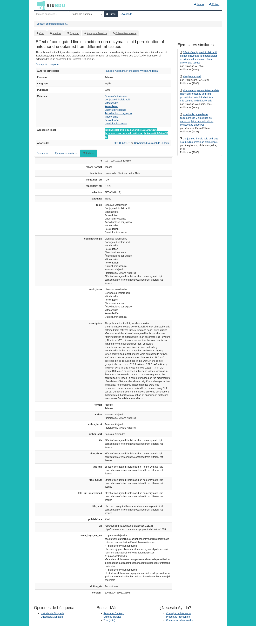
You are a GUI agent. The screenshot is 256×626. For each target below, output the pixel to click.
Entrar (214, 4)
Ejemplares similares (66, 153)
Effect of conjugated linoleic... (52, 23)
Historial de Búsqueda (52, 613)
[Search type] (86, 14)
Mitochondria (111, 103)
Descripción (43, 153)
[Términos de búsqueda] (51, 14)
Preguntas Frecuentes (178, 616)
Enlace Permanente (125, 33)
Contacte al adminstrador (179, 620)
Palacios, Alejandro (115, 70)
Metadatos (88, 153)
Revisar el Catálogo (114, 613)
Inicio (199, 4)
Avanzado (127, 14)
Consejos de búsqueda (178, 613)
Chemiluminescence (115, 109)
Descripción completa (47, 64)
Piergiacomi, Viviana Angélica (142, 70)
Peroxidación (112, 120)
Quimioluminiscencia (116, 123)
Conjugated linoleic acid (117, 99)
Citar (41, 33)
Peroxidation (111, 106)
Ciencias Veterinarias (116, 96)
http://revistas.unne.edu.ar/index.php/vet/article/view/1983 (136, 135)
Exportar (74, 33)
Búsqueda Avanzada (52, 616)
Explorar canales (112, 616)
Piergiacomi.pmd (192, 76)
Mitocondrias (111, 116)
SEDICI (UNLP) (122, 143)
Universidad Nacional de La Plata (152, 143)
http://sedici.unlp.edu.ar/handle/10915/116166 (131, 129)
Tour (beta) (109, 620)
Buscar (111, 14)
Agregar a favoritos (97, 33)
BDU (40, 5)
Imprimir (56, 33)
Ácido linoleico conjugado (118, 113)
